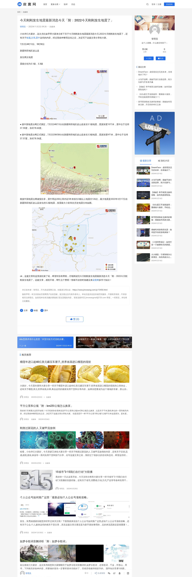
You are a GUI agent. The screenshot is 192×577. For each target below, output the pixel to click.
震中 (38, 37)
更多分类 (55, 4)
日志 (73, 4)
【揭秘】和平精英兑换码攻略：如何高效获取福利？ (161, 195)
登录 (153, 4)
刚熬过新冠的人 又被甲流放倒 (37, 428)
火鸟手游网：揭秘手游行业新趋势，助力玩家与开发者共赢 (161, 182)
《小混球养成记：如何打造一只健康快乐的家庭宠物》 (161, 244)
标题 (28, 37)
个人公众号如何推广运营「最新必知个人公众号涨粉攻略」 (54, 497)
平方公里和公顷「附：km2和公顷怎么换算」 (46, 405)
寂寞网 (96, 280)
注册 (159, 4)
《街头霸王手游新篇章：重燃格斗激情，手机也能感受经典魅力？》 (161, 207)
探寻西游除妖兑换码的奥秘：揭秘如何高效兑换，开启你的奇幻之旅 (161, 219)
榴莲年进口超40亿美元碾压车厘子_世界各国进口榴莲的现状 (55, 362)
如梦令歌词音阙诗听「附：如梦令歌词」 (44, 541)
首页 (45, 4)
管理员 (23, 27)
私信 (160, 58)
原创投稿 (169, 4)
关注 (148, 58)
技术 (66, 4)
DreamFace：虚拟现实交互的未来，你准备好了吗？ (161, 170)
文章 (33, 37)
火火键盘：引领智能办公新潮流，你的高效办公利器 (161, 257)
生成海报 (100, 573)
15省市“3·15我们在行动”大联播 (74, 471)
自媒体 (52, 27)
